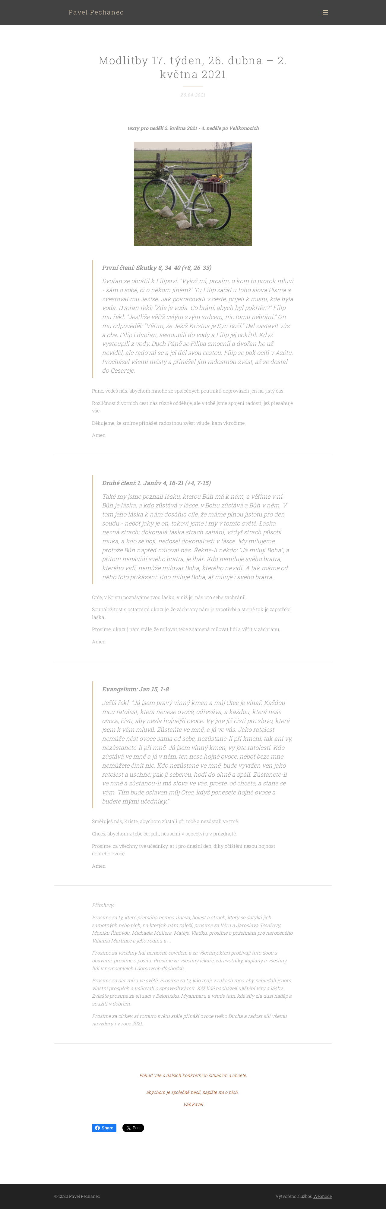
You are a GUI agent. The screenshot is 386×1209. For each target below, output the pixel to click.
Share (104, 1127)
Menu (325, 12)
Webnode (322, 1196)
